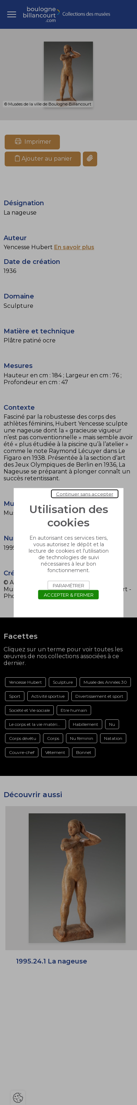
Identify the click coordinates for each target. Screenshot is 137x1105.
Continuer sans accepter (84, 494)
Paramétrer (68, 585)
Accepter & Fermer (69, 594)
